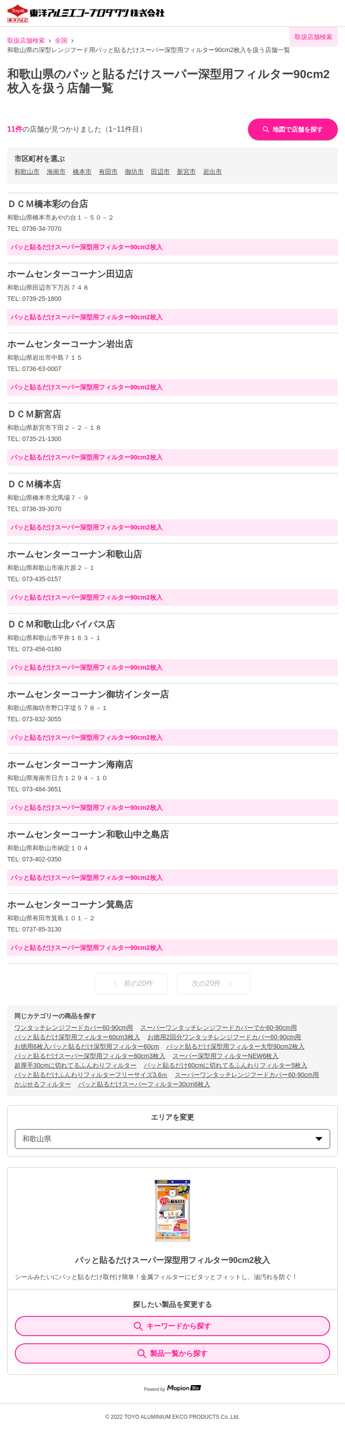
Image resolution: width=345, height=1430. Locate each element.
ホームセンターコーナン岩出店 (70, 344)
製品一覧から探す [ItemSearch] (172, 1353)
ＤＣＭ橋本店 (34, 484)
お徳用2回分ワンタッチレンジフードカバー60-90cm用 (224, 1037)
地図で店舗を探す (293, 129)
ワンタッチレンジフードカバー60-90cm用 (73, 1027)
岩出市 (212, 171)
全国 (61, 40)
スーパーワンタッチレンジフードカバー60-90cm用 (246, 1074)
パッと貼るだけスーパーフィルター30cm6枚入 (144, 1084)
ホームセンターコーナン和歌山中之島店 (88, 834)
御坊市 (134, 171)
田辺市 (160, 171)
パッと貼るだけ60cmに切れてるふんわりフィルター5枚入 (225, 1065)
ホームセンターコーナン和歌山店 (74, 554)
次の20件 (214, 983)
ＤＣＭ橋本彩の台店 (47, 204)
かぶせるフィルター (42, 1084)
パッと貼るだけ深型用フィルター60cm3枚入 (77, 1037)
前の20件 (132, 983)
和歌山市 (27, 171)
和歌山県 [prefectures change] (172, 1139)
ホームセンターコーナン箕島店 (70, 904)
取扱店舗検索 (26, 40)
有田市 (108, 171)
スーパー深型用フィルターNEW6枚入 (225, 1055)
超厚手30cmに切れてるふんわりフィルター (75, 1065)
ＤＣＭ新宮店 (34, 414)
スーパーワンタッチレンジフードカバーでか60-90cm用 (218, 1027)
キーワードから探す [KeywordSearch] (172, 1326)
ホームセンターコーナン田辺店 (70, 274)
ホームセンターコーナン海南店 (70, 764)
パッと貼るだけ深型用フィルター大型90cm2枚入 (235, 1046)
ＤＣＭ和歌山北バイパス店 (61, 624)
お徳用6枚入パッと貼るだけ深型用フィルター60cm (86, 1046)
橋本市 (82, 171)
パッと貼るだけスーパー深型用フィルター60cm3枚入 (89, 1055)
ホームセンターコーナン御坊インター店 (88, 694)
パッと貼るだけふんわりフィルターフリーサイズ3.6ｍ (91, 1074)
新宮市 (186, 171)
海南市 (56, 171)
